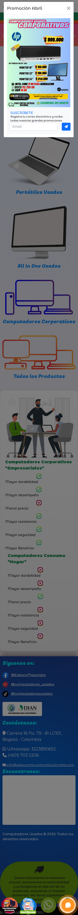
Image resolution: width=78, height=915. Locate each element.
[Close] (68, 8)
